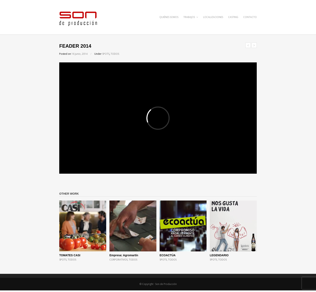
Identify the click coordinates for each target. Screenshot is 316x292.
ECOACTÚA (168, 255)
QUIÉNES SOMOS (168, 17)
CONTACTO (250, 17)
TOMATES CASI (69, 255)
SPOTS (105, 54)
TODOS (115, 54)
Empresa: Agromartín (123, 255)
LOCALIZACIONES (213, 17)
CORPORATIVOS (118, 259)
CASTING (233, 17)
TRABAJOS (190, 17)
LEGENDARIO (219, 255)
